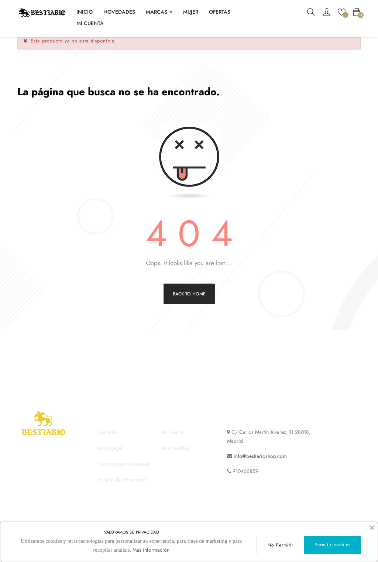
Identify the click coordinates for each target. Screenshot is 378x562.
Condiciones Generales (123, 474)
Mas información (150, 550)
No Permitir (279, 545)
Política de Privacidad (121, 490)
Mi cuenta (172, 442)
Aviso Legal (109, 458)
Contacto (107, 442)
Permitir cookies (332, 544)
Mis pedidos (175, 458)
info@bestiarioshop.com (260, 466)
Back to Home (189, 304)
